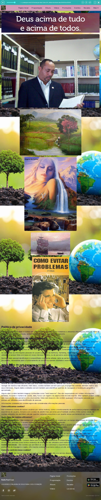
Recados (87, 8)
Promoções (66, 8)
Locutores (71, 489)
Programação (37, 8)
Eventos (77, 8)
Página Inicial (23, 8)
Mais (95, 8)
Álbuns (48, 8)
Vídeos (56, 8)
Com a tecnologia (93, 495)
